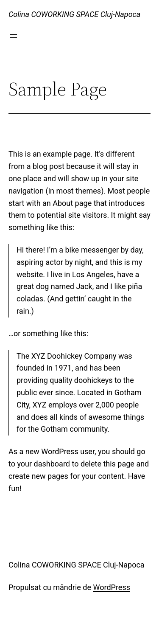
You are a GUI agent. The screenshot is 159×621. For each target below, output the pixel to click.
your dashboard (43, 463)
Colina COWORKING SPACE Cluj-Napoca (74, 14)
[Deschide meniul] (13, 36)
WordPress (111, 587)
